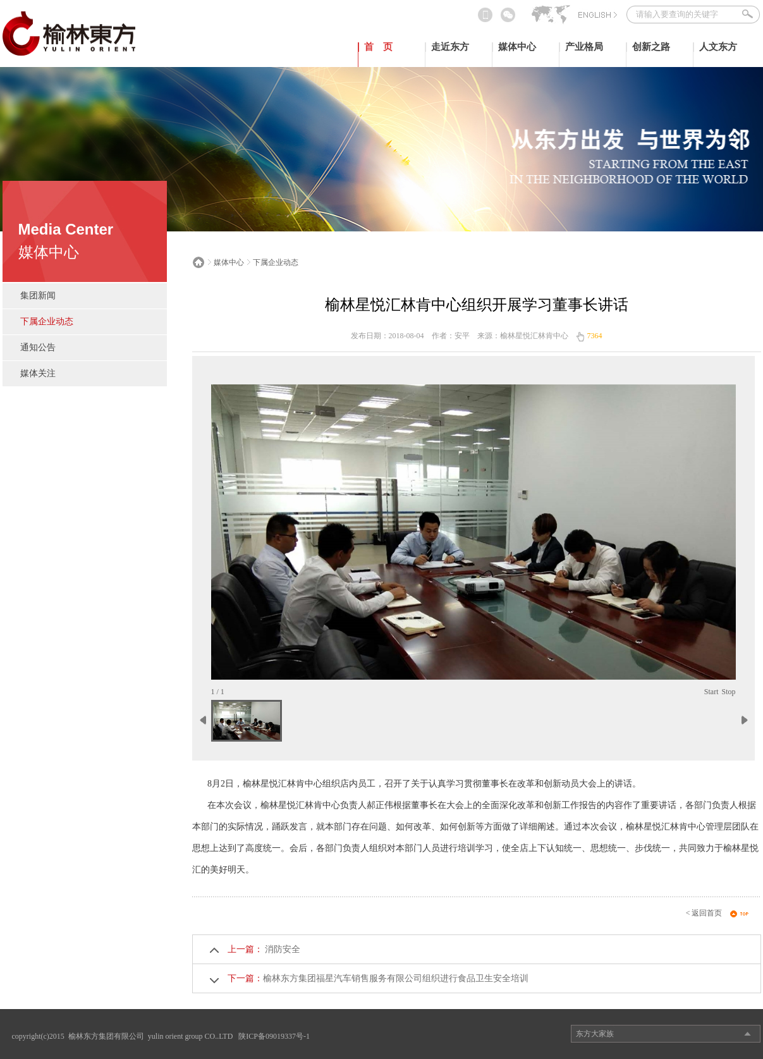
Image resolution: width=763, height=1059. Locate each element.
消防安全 (282, 949)
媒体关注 (38, 373)
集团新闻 (38, 295)
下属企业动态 (46, 321)
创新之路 (651, 47)
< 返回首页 (704, 913)
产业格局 (584, 47)
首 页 (378, 47)
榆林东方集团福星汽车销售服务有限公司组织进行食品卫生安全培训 (395, 978)
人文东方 (718, 47)
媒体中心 (517, 47)
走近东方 (450, 47)
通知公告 (38, 347)
